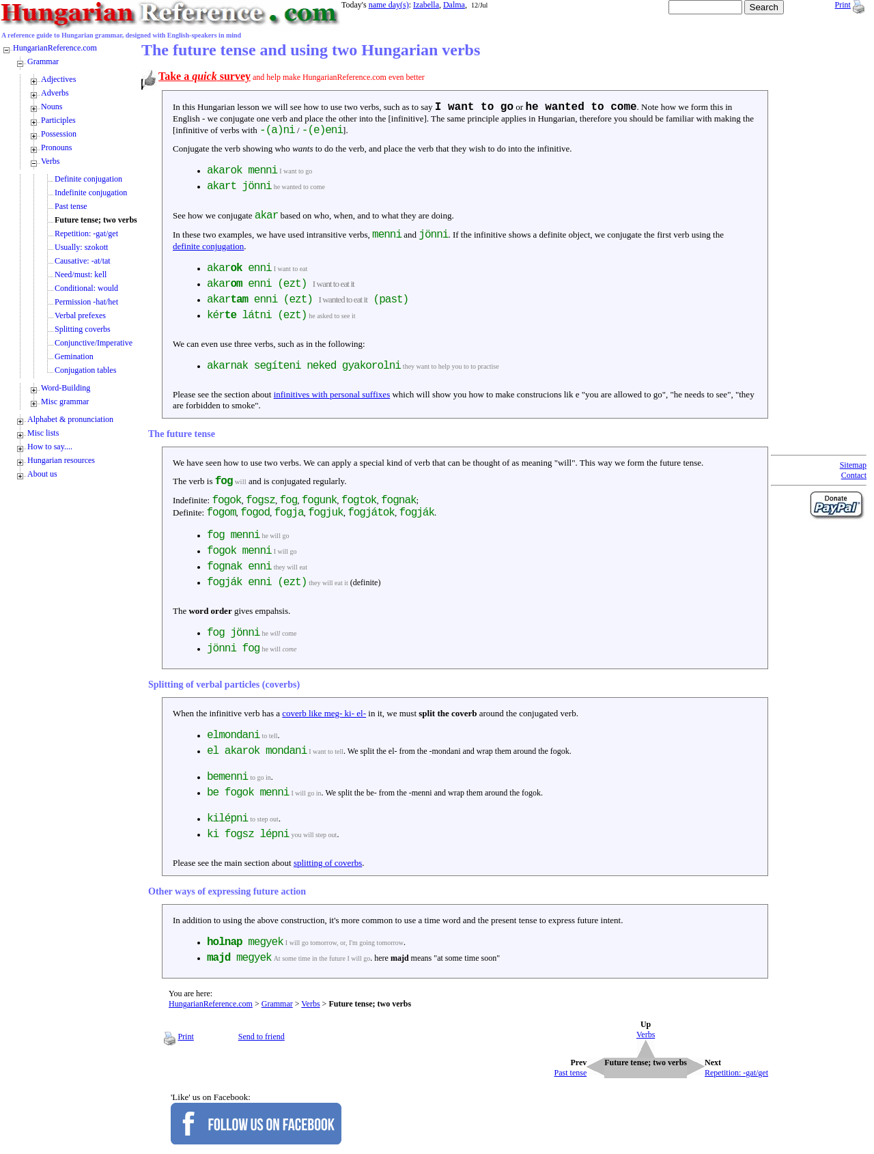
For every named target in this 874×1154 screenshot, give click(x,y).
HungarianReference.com (211, 1004)
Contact (853, 475)
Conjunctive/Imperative (93, 343)
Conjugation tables (85, 370)
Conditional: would (86, 288)
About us (42, 474)
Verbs (310, 1004)
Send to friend (261, 1036)
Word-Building (65, 388)
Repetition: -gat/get (86, 233)
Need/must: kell (81, 274)
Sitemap (853, 465)
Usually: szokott (81, 247)
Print (843, 5)
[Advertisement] (825, 246)
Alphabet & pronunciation (70, 419)
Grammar (277, 1004)
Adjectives (58, 79)
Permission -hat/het (86, 302)
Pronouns (56, 147)
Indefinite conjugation (91, 192)
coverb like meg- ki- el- (324, 713)
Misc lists (43, 433)
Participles (58, 120)
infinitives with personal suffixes (332, 394)
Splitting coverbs (83, 329)
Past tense (71, 206)
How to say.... (49, 446)
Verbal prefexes (80, 315)
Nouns (51, 106)
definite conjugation (208, 246)
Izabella (426, 5)
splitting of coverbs (328, 863)
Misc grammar (65, 401)
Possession (58, 134)
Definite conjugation (88, 179)
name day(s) (389, 5)
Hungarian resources (61, 460)
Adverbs (55, 93)
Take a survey (204, 76)
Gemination (74, 356)
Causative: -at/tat (83, 261)
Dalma (454, 5)
